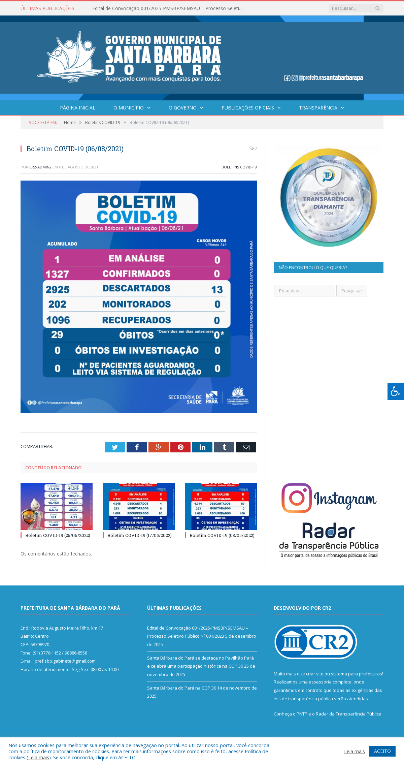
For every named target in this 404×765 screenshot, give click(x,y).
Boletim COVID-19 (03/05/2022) (222, 535)
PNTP (302, 714)
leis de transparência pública (303, 699)
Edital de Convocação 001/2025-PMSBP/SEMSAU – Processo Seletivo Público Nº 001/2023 (169, 8)
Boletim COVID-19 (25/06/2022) (57, 535)
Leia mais (38, 757)
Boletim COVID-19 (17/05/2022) (139, 535)
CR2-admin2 (40, 166)
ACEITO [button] (382, 751)
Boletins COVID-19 (239, 166)
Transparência (318, 107)
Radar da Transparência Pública (348, 714)
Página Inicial (77, 107)
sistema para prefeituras (356, 674)
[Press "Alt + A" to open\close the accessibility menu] (396, 391)
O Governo (183, 107)
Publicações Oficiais (248, 107)
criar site (315, 674)
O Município (128, 107)
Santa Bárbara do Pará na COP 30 (181, 688)
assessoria (320, 682)
